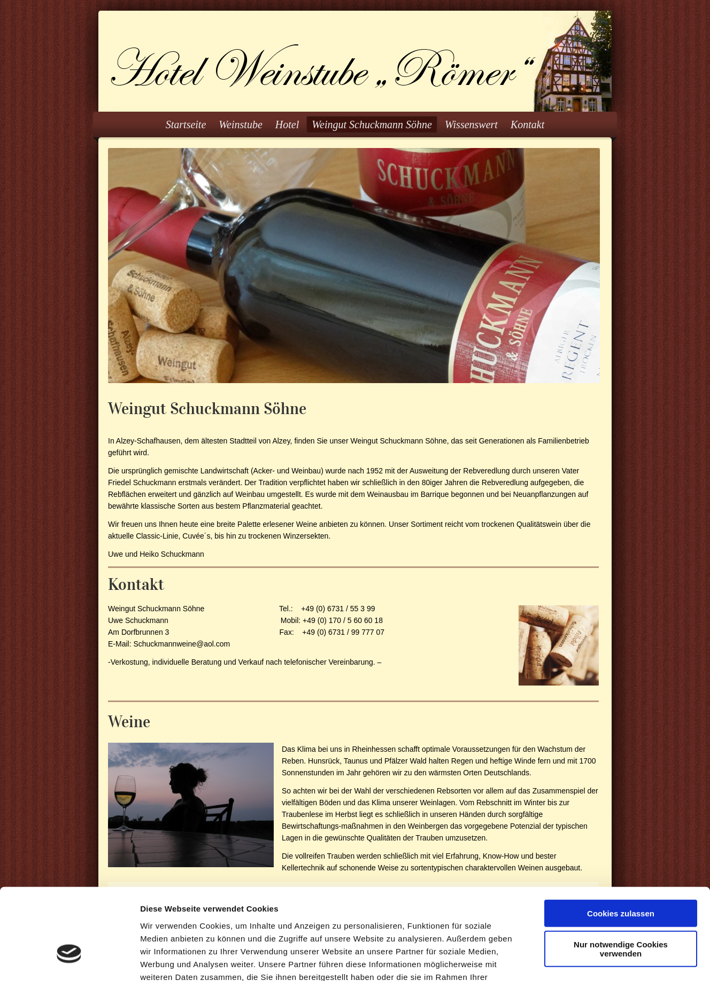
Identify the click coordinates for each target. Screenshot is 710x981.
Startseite (186, 124)
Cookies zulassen (620, 840)
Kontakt (527, 124)
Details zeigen (569, 959)
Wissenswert (471, 124)
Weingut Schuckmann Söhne (372, 124)
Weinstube (240, 124)
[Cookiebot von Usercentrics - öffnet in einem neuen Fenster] (69, 960)
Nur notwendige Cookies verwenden (621, 876)
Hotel (287, 124)
